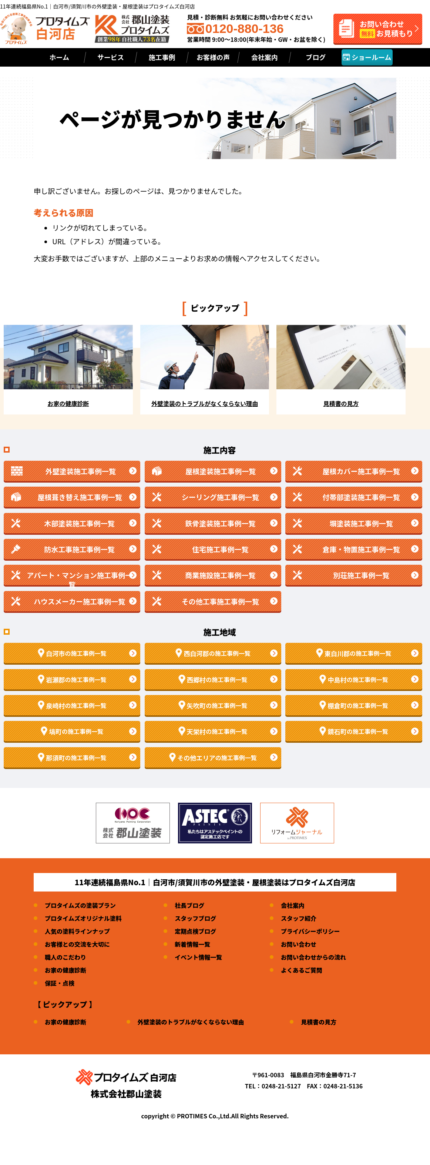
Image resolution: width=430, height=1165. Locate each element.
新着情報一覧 (192, 944)
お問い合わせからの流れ (313, 957)
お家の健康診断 (65, 970)
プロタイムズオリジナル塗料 (83, 918)
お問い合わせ (298, 944)
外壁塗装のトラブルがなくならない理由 (191, 1021)
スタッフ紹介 (298, 918)
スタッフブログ (195, 918)
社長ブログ (189, 905)
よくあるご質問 (301, 970)
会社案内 (264, 57)
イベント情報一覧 (198, 957)
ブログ (316, 57)
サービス (110, 57)
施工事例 (161, 57)
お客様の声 (213, 57)
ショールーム (367, 57)
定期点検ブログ (195, 931)
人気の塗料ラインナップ (77, 931)
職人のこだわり (65, 957)
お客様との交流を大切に (77, 944)
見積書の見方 (318, 1021)
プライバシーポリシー (310, 931)
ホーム (59, 57)
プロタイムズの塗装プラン (80, 905)
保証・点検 (59, 982)
